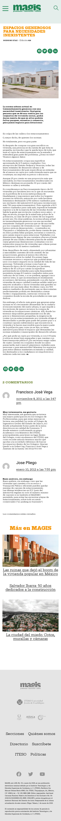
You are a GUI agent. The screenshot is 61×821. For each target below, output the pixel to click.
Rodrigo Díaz (10, 40)
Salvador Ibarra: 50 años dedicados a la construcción (31, 588)
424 (29, 40)
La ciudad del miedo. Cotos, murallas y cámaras (30, 620)
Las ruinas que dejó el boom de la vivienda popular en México (30, 555)
